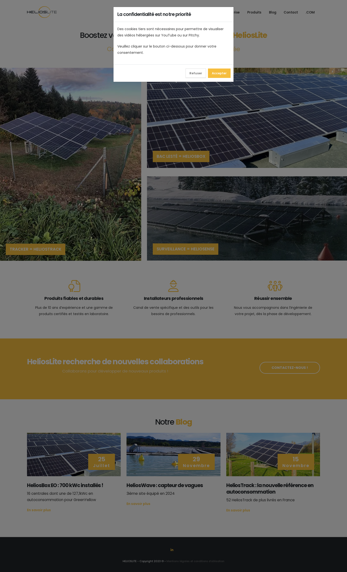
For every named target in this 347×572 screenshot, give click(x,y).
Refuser (195, 73)
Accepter (219, 73)
